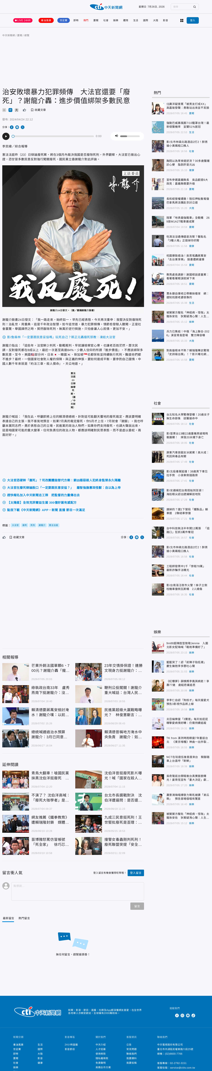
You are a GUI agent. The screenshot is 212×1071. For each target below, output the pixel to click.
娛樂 (115, 20)
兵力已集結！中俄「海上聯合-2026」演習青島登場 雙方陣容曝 (158, 336)
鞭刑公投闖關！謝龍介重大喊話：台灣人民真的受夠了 (88, 694)
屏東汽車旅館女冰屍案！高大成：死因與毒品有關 (158, 457)
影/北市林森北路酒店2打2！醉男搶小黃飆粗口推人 (158, 146)
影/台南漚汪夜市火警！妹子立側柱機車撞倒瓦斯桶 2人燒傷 (158, 589)
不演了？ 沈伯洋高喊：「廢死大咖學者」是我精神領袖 (15, 802)
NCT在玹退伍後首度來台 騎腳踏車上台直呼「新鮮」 (158, 761)
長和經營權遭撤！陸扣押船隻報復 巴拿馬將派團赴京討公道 (158, 203)
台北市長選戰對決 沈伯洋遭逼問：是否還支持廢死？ (88, 802)
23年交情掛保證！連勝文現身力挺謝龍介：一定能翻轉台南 (88, 672)
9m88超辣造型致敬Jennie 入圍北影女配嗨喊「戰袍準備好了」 (158, 648)
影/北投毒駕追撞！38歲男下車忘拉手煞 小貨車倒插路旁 (158, 476)
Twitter (171, 1015)
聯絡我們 (131, 1053)
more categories (181, 20)
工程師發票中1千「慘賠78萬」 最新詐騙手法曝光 (158, 570)
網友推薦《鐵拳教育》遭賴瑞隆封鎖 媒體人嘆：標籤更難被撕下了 (15, 824)
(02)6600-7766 (173, 1053)
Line (188, 1015)
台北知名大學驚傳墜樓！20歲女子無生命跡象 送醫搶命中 (158, 419)
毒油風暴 (46, 20)
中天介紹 (101, 1044)
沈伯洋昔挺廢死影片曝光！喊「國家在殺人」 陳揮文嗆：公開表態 (88, 779)
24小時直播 (71, 1044)
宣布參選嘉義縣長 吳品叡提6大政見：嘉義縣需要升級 (158, 184)
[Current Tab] (8, 918)
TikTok (193, 1015)
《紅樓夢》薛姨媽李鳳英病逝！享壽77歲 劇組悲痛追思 (158, 685)
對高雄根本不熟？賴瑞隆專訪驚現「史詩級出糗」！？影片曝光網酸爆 (158, 355)
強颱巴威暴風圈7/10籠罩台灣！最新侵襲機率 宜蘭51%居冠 (158, 127)
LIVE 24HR (24, 20)
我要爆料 (131, 1058)
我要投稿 (131, 1063)
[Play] (6, 136)
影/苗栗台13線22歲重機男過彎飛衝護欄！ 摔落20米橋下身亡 (158, 438)
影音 (165, 20)
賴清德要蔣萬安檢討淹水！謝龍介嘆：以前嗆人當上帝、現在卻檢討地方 (15, 716)
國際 (145, 20)
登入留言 (135, 872)
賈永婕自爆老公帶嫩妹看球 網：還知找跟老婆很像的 (158, 298)
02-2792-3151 (178, 1063)
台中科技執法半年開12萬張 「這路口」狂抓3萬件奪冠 (158, 533)
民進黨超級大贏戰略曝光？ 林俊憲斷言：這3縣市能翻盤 (88, 716)
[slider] (53, 136)
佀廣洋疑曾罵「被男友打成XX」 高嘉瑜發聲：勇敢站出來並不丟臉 (158, 108)
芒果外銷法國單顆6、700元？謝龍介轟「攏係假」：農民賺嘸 (15, 672)
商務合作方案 (103, 1067)
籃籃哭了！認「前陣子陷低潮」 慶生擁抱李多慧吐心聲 (158, 666)
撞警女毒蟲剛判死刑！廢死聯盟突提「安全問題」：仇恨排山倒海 (88, 846)
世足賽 (63, 20)
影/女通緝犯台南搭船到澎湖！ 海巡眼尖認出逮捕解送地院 (158, 495)
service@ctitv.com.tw (182, 1067)
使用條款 (101, 1053)
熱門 (86, 20)
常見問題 (131, 1049)
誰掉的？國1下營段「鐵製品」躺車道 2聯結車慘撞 (158, 514)
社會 (106, 20)
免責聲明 (101, 1063)
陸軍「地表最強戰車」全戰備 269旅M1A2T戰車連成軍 (158, 222)
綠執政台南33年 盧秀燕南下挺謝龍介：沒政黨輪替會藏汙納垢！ (15, 694)
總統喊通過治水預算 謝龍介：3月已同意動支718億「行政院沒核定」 (15, 738)
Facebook (177, 1015)
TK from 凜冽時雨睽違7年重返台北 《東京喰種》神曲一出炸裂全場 (158, 742)
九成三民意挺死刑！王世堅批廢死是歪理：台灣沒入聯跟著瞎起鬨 (88, 824)
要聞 (95, 20)
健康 (191, 170)
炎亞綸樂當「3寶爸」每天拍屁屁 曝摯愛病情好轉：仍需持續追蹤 (158, 723)
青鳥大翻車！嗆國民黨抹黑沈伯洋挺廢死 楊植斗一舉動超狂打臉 (15, 779)
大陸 (155, 20)
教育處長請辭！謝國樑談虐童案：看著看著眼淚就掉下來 (158, 279)
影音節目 (70, 1049)
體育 (125, 20)
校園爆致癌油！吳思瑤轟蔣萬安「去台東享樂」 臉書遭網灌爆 (158, 260)
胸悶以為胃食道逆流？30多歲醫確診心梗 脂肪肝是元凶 (158, 165)
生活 (135, 20)
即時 (76, 20)
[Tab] (24, 918)
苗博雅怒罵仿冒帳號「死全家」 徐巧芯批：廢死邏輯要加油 (15, 846)
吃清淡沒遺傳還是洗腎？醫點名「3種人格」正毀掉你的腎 (158, 241)
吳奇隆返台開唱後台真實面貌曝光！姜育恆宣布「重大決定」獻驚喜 (158, 780)
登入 (192, 20)
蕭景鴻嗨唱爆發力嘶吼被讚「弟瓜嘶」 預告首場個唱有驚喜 (158, 799)
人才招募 (101, 1049)
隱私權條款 (102, 1058)
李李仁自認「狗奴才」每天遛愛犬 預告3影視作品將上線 (158, 704)
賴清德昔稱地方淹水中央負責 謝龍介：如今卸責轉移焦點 (88, 738)
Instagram (182, 1015)
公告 (129, 1044)
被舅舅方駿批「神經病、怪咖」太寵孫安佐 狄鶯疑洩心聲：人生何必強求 (158, 317)
